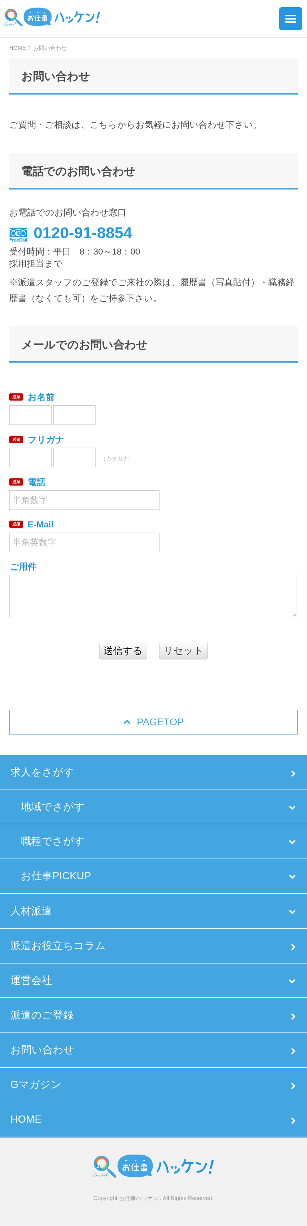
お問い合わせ (42, 1050)
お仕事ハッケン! (139, 1198)
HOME (26, 1119)
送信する (123, 650)
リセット (183, 650)
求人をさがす (42, 772)
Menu (290, 18)
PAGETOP (160, 722)
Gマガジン (36, 1084)
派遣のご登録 (42, 1015)
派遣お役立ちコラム (58, 946)
